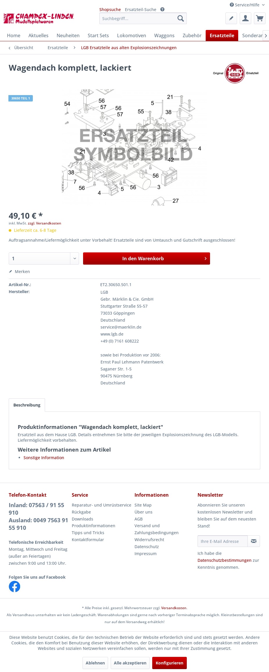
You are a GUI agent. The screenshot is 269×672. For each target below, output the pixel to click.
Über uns (143, 512)
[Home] (13, 35)
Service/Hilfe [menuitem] (245, 5)
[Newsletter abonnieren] (254, 541)
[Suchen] (181, 18)
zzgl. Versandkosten (44, 223)
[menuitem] (143, 18)
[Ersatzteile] (222, 35)
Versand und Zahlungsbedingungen (156, 529)
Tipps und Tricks (88, 532)
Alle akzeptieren (130, 663)
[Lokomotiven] (131, 35)
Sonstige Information (44, 457)
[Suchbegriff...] (143, 18)
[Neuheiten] (68, 35)
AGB (138, 519)
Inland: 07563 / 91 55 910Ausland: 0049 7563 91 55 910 (38, 516)
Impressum (145, 553)
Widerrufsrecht (149, 539)
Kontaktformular (88, 539)
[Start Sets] (98, 35)
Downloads (82, 519)
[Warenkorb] (260, 18)
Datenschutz (146, 546)
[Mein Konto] (245, 18)
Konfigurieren (169, 663)
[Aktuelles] (38, 35)
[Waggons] (164, 35)
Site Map (143, 505)
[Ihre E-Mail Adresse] (223, 541)
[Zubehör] (192, 35)
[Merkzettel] (231, 18)
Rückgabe (81, 512)
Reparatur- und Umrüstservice (101, 505)
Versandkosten (173, 607)
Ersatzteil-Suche (140, 9)
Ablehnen (95, 663)
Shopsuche (110, 9)
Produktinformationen (93, 525)
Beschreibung (26, 405)
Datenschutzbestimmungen (225, 560)
